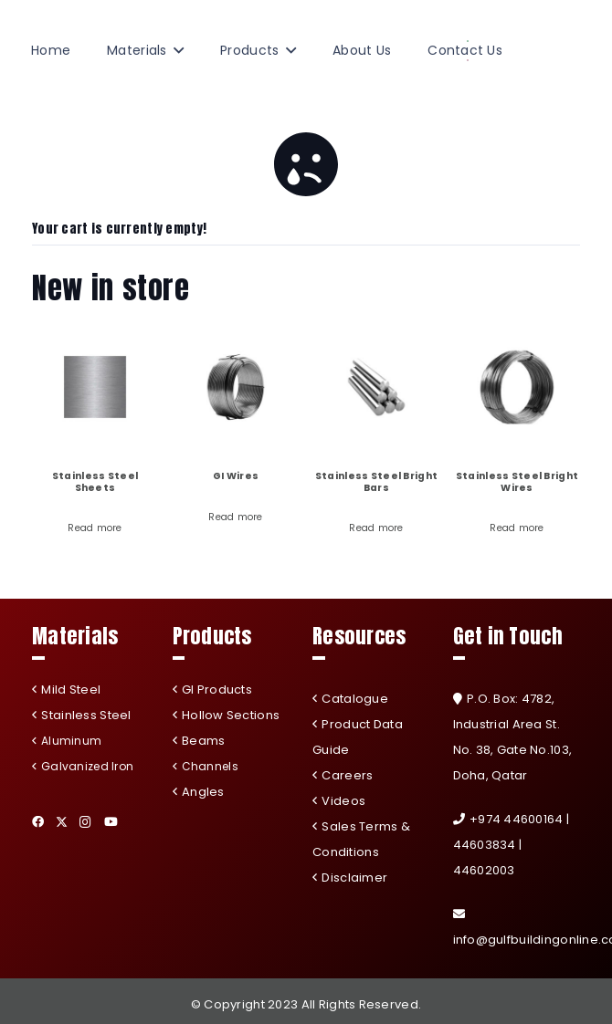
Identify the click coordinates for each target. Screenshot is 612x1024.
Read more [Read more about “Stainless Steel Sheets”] (95, 528)
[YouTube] (111, 822)
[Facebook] (38, 822)
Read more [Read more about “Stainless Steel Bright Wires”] (517, 528)
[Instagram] (85, 822)
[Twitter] (62, 822)
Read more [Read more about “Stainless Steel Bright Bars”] (376, 528)
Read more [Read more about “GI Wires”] (235, 517)
